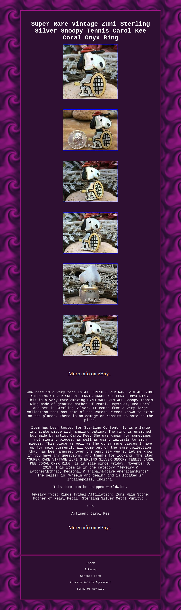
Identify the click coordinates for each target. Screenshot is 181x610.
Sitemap (90, 569)
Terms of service (90, 589)
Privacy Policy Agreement (90, 582)
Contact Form (90, 576)
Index (90, 563)
